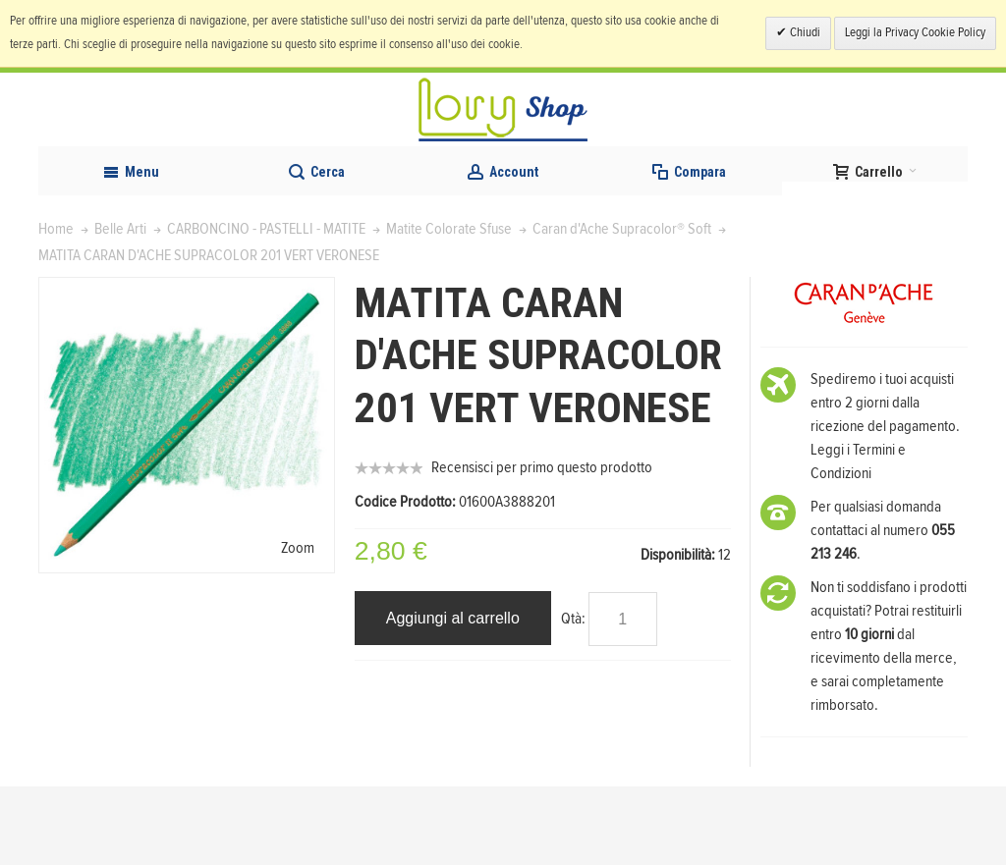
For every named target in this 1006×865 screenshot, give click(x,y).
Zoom (297, 626)
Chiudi (803, 33)
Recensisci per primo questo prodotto (541, 546)
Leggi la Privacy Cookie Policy (915, 33)
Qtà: (573, 697)
